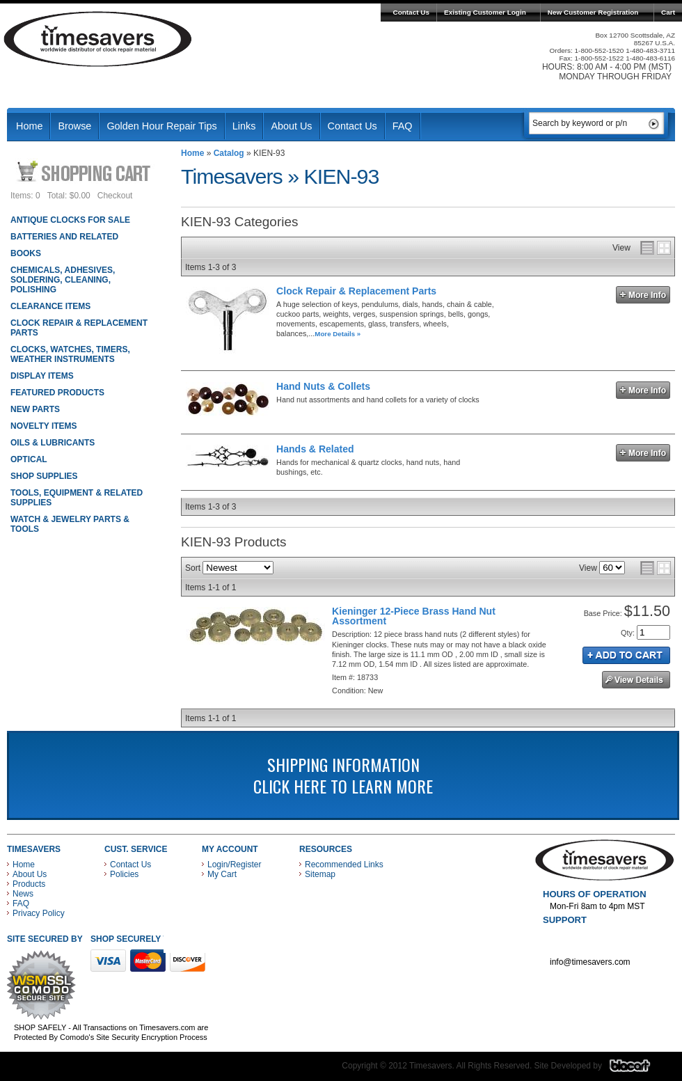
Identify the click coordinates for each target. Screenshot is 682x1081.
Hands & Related (315, 449)
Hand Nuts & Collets (323, 386)
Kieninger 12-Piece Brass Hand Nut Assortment (413, 616)
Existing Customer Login (485, 12)
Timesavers (98, 39)
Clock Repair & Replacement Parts (356, 291)
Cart (668, 12)
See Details (636, 679)
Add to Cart (626, 655)
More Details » (337, 334)
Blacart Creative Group (638, 1069)
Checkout (115, 195)
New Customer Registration (593, 12)
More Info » (643, 294)
